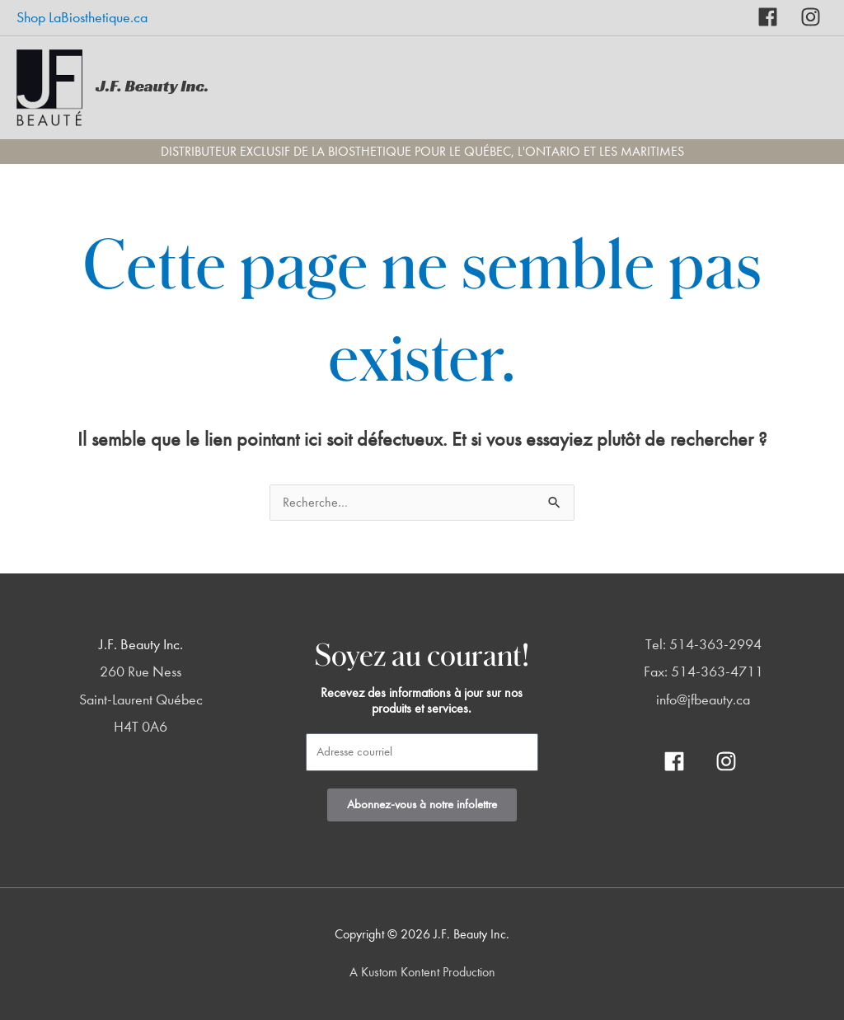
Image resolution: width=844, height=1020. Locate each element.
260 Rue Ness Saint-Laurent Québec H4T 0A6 (141, 699)
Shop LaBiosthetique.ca (82, 17)
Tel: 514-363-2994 (703, 644)
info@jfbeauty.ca (703, 700)
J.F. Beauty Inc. (152, 85)
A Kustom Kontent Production (422, 972)
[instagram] (810, 17)
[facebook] (779, 17)
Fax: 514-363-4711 (703, 672)
